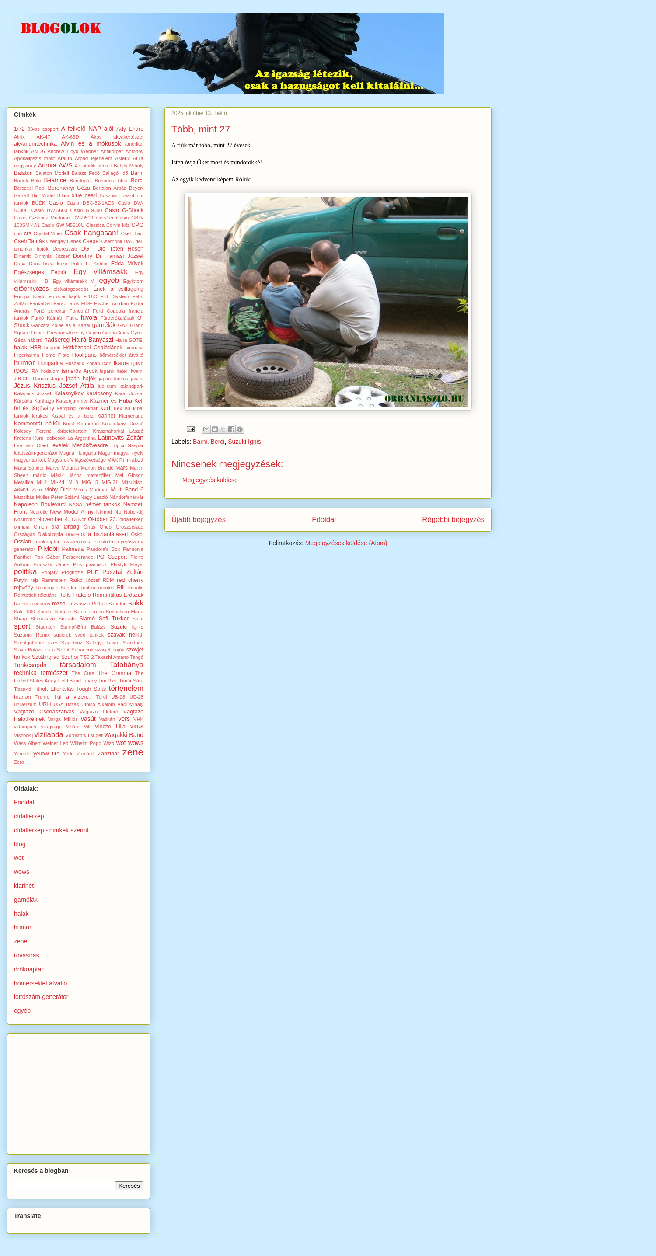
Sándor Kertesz (54, 611)
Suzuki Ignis (244, 441)
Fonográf (79, 310)
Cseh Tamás (29, 241)
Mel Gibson (129, 475)
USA (59, 704)
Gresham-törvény (65, 332)
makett (135, 460)
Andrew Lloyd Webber (73, 151)
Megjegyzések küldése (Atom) (346, 542)
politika (25, 571)
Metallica (23, 482)
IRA (34, 371)
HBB (36, 347)
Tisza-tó (22, 689)
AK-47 (43, 136)
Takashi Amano (112, 657)
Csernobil (111, 241)
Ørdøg (71, 527)
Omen (40, 526)
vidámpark (25, 726)
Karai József (129, 393)
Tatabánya (126, 665)
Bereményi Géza (69, 188)
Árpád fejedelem (93, 158)
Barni (200, 441)
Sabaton (117, 603)
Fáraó (59, 303)
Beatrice (55, 180)
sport (22, 626)
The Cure (83, 673)
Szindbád (133, 642)
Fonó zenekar (49, 310)
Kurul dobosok (49, 438)
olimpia (21, 526)
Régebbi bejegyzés (453, 519)
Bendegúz (80, 180)
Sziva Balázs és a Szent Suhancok (53, 649)
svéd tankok (89, 634)
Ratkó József (85, 580)
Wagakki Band (123, 734)
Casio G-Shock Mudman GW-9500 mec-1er (64, 217)
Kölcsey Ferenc (33, 431)
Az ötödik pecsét (93, 165)
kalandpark (131, 386)
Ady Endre (129, 129)
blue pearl (84, 195)
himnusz (134, 347)
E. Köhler (97, 263)
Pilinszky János (51, 564)
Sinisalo (67, 618)
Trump (42, 696)
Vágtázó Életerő (99, 711)
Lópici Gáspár (127, 445)
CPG (137, 225)
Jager (57, 378)
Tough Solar (91, 689)
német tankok (102, 504)
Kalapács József (32, 393)
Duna (20, 263)
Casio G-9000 (86, 210)
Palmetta (73, 549)
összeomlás (77, 541)
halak (20, 347)
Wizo (108, 743)
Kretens (22, 438)
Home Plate (55, 355)
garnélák (104, 324)
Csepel (91, 241)
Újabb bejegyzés (198, 519)
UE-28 (136, 696)
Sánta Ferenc (88, 611)
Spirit (138, 618)
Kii (127, 408)
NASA (75, 504)
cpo (18, 233)
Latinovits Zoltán (120, 437)
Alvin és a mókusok (91, 143)
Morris (80, 489)
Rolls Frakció (75, 595)
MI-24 (57, 482)
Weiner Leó (56, 743)
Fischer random (111, 303)
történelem (126, 688)
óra (55, 527)
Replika (87, 587)
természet (54, 672)
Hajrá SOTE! (129, 340)
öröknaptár (47, 541)
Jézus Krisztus (35, 385)
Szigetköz (71, 642)
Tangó (136, 657)
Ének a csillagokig (118, 289)
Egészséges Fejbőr (40, 272)
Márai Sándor (29, 467)
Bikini (63, 195)
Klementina (131, 415)
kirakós (40, 415)
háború (34, 340)
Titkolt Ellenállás (53, 689)
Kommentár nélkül (37, 424)
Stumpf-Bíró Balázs (82, 627)
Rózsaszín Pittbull (87, 603)
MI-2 (42, 482)
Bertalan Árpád (109, 188)
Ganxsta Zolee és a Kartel (60, 325)
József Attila (76, 385)
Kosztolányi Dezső (122, 423)
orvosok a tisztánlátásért (97, 534)
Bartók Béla (27, 180)
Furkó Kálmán (47, 317)
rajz (34, 580)
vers (123, 718)
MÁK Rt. (116, 460)
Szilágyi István (102, 642)
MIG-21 (110, 482)
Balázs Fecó (86, 173)
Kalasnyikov (69, 393)
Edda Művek (127, 264)
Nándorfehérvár (126, 497)
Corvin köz (118, 225)
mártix (39, 475)
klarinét (106, 416)
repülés (106, 587)
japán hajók (81, 379)
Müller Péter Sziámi (57, 497)
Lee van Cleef (31, 445)
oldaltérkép (131, 519)
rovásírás (40, 603)
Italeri (122, 371)
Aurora (47, 165)
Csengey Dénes (63, 241)
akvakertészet (128, 136)
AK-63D (70, 136)
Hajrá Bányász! (93, 339)
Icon (107, 363)
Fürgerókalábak (118, 317)
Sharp (20, 618)
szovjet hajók (109, 649)
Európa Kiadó (29, 296)
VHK (138, 719)
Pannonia (133, 549)
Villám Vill (78, 726)
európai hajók (64, 296)
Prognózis (73, 572)
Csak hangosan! (91, 233)
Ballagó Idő (115, 173)
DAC (128, 241)
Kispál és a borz (73, 415)
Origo (106, 526)
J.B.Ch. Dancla (31, 378)
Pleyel (136, 564)
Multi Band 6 (127, 490)
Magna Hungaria (77, 453)
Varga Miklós (63, 719)
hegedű (52, 347)
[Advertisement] (79, 1091)
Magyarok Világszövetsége (77, 460)
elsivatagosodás (70, 289)
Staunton (46, 627)
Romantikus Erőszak (118, 595)
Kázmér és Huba (111, 401)
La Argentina (81, 438)
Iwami (137, 371)
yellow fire (47, 754)
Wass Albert (27, 743)
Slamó (87, 619)
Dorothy (82, 256)
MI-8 (73, 482)
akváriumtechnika (35, 144)
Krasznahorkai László (118, 431)
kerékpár (88, 408)
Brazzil (126, 195)
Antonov (134, 151)
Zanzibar (108, 754)
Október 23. (102, 519)
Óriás (89, 526)
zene (133, 752)
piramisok (96, 564)
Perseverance (78, 557)
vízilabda (49, 735)
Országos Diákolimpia (38, 534)
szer (52, 642)
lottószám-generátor (36, 453)
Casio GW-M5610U (63, 225)
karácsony (99, 393)
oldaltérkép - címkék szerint (51, 830)
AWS (65, 165)
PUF (92, 572)
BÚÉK (38, 202)
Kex (118, 408)
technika (25, 672)
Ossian (22, 542)
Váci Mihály (130, 704)
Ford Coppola (109, 310)
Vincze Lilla (110, 727)
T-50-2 (87, 657)
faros (73, 303)
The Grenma (114, 673)
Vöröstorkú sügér (84, 735)
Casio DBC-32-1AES (90, 202)
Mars (121, 468)
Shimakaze (43, 618)
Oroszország (129, 526)
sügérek (62, 634)
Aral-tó (65, 158)
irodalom (50, 371)
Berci (218, 441)
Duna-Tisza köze (48, 263)
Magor (105, 453)
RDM (108, 580)
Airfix (19, 136)
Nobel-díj (133, 512)
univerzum (25, 704)
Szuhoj (69, 657)
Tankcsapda (30, 664)
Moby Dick (57, 490)
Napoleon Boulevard (40, 504)
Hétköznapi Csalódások (92, 347)
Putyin (21, 580)
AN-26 (38, 151)
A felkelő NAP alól (87, 128)
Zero (19, 762)
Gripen (93, 332)
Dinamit (22, 256)
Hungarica (50, 363)
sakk (136, 603)
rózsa (59, 604)
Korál (68, 423)
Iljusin (137, 363)
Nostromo (24, 519)
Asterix (122, 158)
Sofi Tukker (114, 619)
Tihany (89, 680)
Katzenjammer (71, 401)
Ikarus (121, 363)
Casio (56, 203)
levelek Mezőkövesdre (80, 445)
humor (24, 362)
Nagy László (94, 497)
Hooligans (84, 355)
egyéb (109, 280)
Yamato (22, 753)
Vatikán (107, 719)
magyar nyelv (128, 453)
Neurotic (38, 512)
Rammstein (54, 580)
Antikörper (112, 151)
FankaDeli (41, 303)
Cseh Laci (132, 233)
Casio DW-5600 (49, 210)
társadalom (78, 665)
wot (121, 742)
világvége (51, 726)
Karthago (44, 401)
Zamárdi (85, 753)
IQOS (21, 371)
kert (105, 407)
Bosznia (108, 195)
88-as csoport (43, 129)
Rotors (21, 603)
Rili (121, 588)
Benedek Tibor (111, 180)
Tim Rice (108, 680)
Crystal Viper (48, 233)
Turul (101, 696)
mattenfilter (98, 475)
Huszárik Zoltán (82, 363)
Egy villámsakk (100, 272)
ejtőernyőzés (31, 288)
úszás (72, 704)
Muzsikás (24, 497)
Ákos (96, 136)
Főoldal (324, 519)
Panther (22, 557)
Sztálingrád (45, 657)
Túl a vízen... (72, 697)
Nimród (104, 512)
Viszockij (23, 735)
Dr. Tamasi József (119, 256)
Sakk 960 (24, 611)
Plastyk (118, 564)
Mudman (99, 489)
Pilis (77, 564)
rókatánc (47, 595)
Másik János (66, 475)
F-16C (90, 296)
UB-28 (119, 696)
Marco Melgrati (62, 467)
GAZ (123, 325)
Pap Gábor (47, 557)
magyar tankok (30, 460)
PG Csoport (111, 557)
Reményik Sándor (56, 587)
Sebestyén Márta (124, 611)
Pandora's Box (103, 549)
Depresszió (64, 248)
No (117, 512)
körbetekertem (72, 431)
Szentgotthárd (29, 642)
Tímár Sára (131, 680)
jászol (137, 378)
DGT (87, 249)
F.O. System (115, 296)
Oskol (137, 534)
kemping (66, 408)
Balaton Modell (52, 173)
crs (27, 233)
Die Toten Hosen (120, 249)
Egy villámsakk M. (74, 281)
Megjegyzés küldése (210, 480)
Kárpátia (23, 401)
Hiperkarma (26, 355)
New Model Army (72, 512)
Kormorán (88, 423)
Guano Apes (115, 332)
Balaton (23, 173)
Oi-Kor (79, 519)
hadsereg (57, 339)
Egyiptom (133, 281)
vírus (136, 726)
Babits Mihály (128, 165)
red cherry (130, 580)
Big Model (43, 195)
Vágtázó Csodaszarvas (44, 712)
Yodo (68, 753)
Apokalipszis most (34, 158)
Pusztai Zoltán (122, 571)
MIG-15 (90, 482)
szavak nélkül (125, 635)
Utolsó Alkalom (98, 704)
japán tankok (113, 378)
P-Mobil (48, 548)
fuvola (89, 317)
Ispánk (107, 371)
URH (45, 704)
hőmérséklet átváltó (121, 355)
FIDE (86, 303)
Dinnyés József (52, 256)
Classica (95, 225)
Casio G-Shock (124, 210)
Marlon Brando (97, 467)
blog (19, 844)
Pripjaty (50, 572)
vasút (88, 718)
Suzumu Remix (32, 634)
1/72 (19, 129)
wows (135, 742)
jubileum (107, 386)
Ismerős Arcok (80, 371)
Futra (72, 317)
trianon (22, 697)
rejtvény (23, 588)
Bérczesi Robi (29, 188)
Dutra (76, 263)
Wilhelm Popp (85, 743)
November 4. (53, 519)
